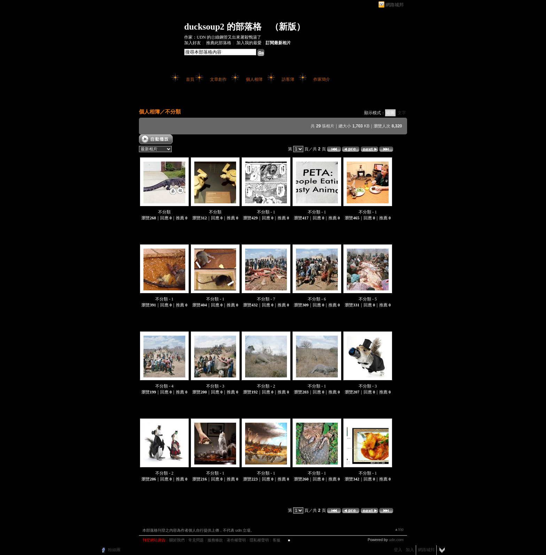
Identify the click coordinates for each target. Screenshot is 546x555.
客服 (276, 540)
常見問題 (196, 540)
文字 (402, 112)
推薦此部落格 (218, 42)
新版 (287, 26)
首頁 (190, 79)
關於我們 (177, 540)
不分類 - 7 (266, 299)
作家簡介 (321, 79)
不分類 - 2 (266, 386)
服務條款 (215, 540)
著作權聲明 (236, 540)
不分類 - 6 (317, 299)
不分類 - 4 (164, 386)
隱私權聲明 (259, 540)
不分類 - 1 (266, 212)
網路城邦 (394, 4)
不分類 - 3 (215, 386)
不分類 (173, 112)
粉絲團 (114, 549)
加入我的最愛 (249, 42)
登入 (398, 549)
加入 (410, 549)
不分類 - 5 (368, 299)
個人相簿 (254, 79)
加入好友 (192, 42)
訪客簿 (288, 79)
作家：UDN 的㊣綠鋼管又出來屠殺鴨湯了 (222, 37)
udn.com (396, 540)
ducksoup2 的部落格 (223, 26)
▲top (399, 529)
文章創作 (218, 79)
